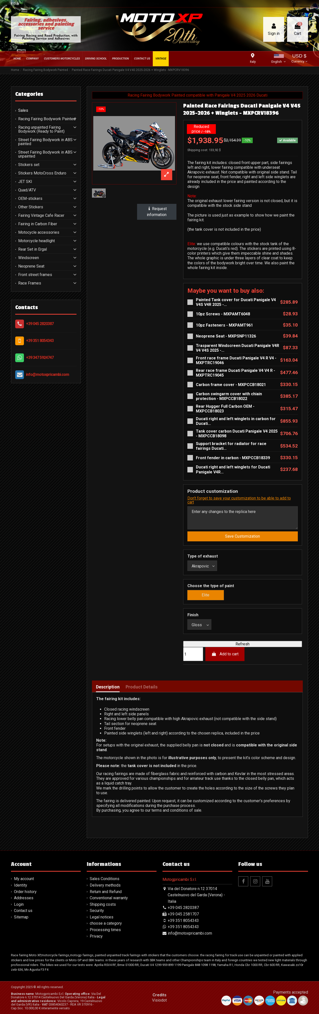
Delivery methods (105, 885)
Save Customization (242, 536)
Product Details (142, 686)
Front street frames (35, 275)
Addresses (23, 898)
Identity (20, 885)
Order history (25, 891)
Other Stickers (30, 207)
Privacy (96, 936)
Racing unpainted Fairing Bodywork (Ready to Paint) (41, 129)
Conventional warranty (109, 898)
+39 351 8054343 (40, 340)
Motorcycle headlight (36, 241)
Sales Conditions (104, 878)
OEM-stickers (30, 199)
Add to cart (225, 654)
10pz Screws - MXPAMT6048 (223, 314)
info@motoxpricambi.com (47, 374)
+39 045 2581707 (183, 914)
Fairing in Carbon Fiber (37, 224)
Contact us (23, 910)
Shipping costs (103, 904)
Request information (157, 211)
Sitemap (21, 917)
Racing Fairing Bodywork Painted (47, 119)
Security (97, 910)
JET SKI (25, 182)
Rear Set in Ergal (32, 249)
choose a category (106, 923)
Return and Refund (106, 891)
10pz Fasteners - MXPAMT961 (224, 325)
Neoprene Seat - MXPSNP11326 (226, 336)
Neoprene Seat (31, 266)
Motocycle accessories (38, 232)
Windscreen (28, 258)
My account (24, 878)
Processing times (105, 929)
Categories (29, 94)
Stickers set (28, 165)
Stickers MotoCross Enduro (42, 173)
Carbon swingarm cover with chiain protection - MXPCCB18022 (229, 396)
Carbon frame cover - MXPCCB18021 (231, 384)
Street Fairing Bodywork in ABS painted (45, 142)
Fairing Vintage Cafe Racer (41, 216)
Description (108, 686)
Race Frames (29, 283)
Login (19, 904)
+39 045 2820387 (40, 323)
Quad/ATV (27, 190)
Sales (23, 111)
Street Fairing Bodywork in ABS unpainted (45, 154)
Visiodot (159, 1000)
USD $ (299, 58)
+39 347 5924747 (40, 357)
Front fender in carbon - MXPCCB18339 (233, 457)
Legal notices (101, 917)
